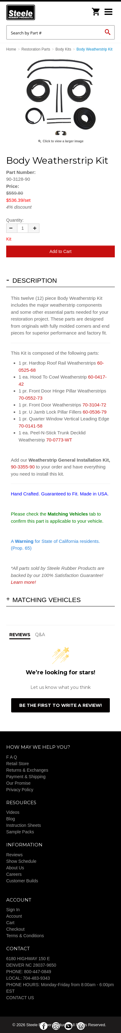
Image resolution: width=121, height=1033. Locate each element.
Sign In (13, 909)
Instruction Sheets (23, 825)
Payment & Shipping (26, 776)
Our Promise (18, 783)
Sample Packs (20, 831)
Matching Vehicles (46, 599)
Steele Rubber (37, 12)
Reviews (14, 854)
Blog (10, 818)
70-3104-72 (94, 404)
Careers (14, 874)
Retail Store (17, 763)
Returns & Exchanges (27, 770)
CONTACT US (20, 997)
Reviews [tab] (19, 634)
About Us (15, 867)
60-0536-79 (95, 412)
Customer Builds (22, 880)
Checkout (15, 929)
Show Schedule (21, 861)
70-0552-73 (31, 398)
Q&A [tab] (40, 634)
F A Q (11, 757)
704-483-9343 (36, 978)
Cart (10, 922)
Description (34, 280)
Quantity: (15, 220)
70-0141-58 (31, 425)
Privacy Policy (19, 789)
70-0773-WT (59, 439)
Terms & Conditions (25, 935)
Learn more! (23, 582)
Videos (13, 812)
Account (14, 916)
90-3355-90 (23, 466)
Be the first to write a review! (60, 705)
